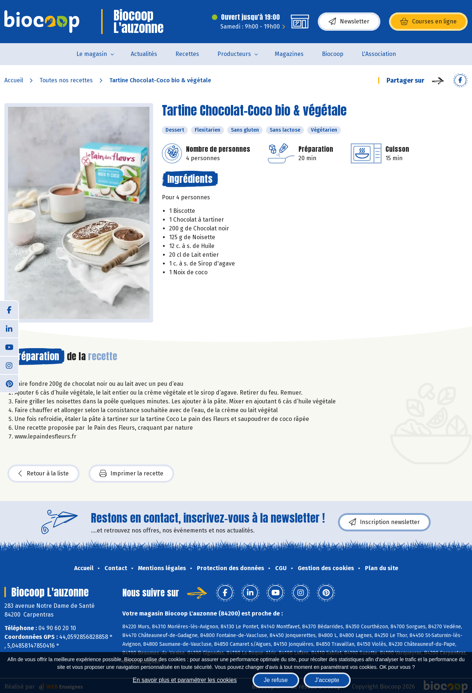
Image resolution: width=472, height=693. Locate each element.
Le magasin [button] (91, 53)
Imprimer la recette (131, 473)
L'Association (379, 53)
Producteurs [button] (234, 53)
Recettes (187, 53)
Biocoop (332, 53)
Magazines (289, 53)
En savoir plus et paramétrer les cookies (185, 680)
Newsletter (349, 21)
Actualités (144, 53)
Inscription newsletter (384, 522)
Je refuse (276, 680)
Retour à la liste (43, 473)
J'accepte (327, 680)
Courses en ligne (428, 21)
